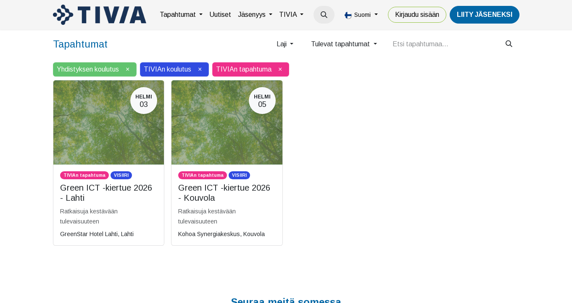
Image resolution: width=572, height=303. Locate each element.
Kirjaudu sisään (417, 14)
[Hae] (508, 44)
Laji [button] (282, 44)
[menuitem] (181, 14)
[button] (324, 15)
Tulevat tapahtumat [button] (341, 44)
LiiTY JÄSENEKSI (484, 14)
